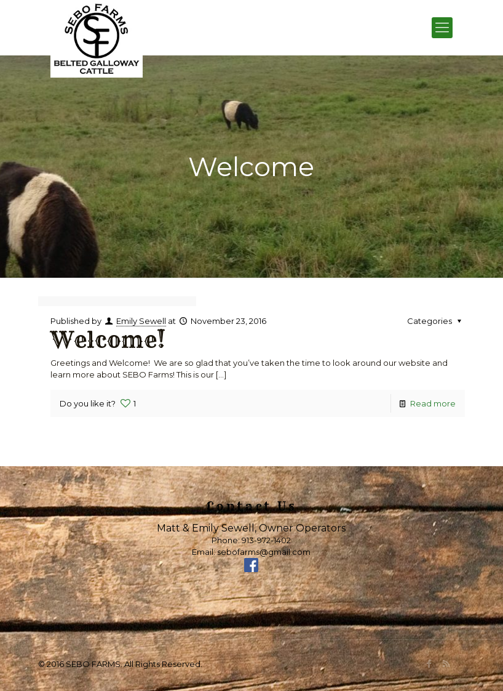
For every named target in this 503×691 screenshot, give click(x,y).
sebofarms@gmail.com (264, 552)
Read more (433, 403)
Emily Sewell (141, 321)
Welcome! (107, 340)
